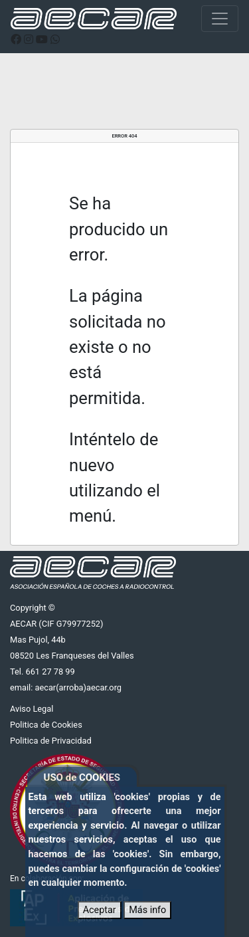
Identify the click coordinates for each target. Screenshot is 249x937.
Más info (147, 910)
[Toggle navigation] (219, 18)
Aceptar (99, 910)
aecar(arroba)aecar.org (78, 687)
